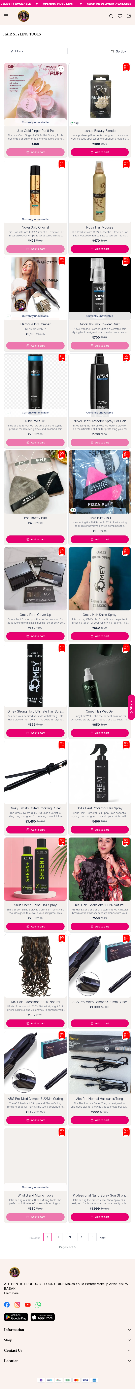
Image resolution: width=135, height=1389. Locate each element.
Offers (131, 707)
